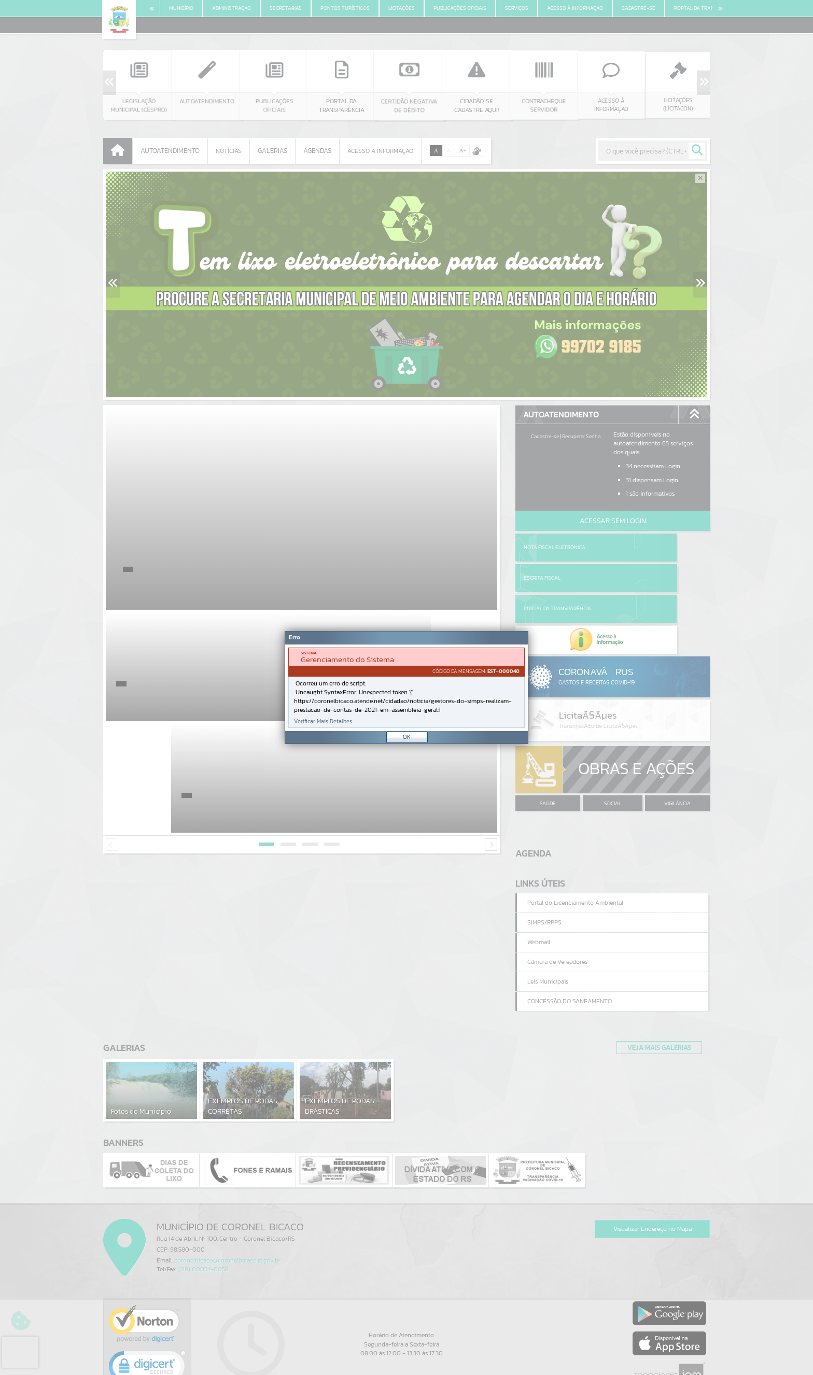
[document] (406, 687)
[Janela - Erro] (406, 687)
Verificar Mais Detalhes (323, 721)
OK (407, 737)
